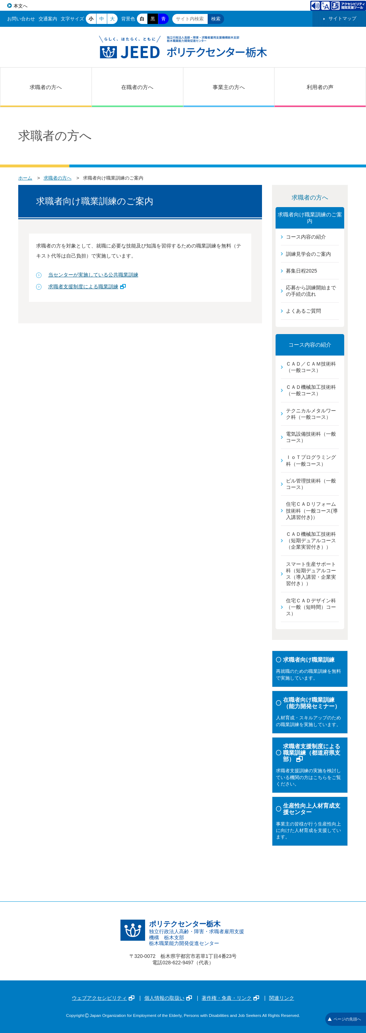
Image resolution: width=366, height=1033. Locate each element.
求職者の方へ (46, 87)
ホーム (25, 178)
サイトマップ (342, 18)
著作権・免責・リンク (230, 998)
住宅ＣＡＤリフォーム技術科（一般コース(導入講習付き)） (312, 510)
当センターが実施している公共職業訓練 (93, 275)
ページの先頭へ (344, 1019)
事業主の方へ (229, 87)
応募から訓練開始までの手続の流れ (311, 291)
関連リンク (281, 998)
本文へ (21, 6)
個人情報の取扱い (168, 998)
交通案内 (48, 18)
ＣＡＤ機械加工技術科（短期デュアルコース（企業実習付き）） (311, 540)
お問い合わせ (21, 18)
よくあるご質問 (303, 311)
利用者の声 (320, 87)
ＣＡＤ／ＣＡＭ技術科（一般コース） (311, 367)
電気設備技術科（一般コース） (311, 437)
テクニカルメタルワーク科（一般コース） (311, 414)
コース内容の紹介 (306, 237)
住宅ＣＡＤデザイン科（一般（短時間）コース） (311, 607)
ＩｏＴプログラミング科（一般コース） (311, 460)
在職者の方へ (137, 87)
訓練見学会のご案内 (308, 254)
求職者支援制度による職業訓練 (87, 286)
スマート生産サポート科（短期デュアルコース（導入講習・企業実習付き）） (311, 574)
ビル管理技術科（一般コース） (311, 484)
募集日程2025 (301, 271)
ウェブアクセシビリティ (103, 998)
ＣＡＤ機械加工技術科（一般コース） (311, 390)
